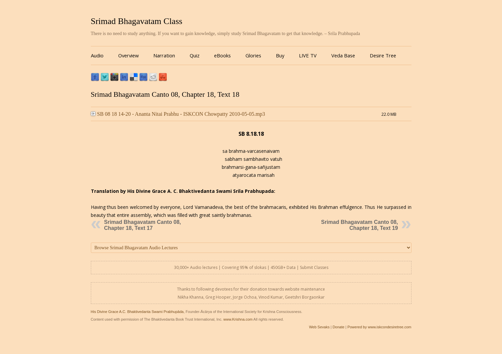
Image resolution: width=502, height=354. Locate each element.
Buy (280, 55)
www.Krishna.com (238, 319)
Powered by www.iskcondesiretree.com (379, 327)
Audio (97, 55)
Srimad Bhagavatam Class (136, 21)
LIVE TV (308, 55)
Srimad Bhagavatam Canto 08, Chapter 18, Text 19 (359, 225)
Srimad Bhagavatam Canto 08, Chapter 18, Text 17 (142, 225)
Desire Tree (383, 55)
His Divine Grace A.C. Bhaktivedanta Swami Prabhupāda (137, 312)
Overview (128, 55)
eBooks (222, 55)
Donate (338, 327)
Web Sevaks (319, 327)
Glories (253, 55)
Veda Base (343, 55)
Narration (164, 55)
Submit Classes (314, 267)
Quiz (194, 55)
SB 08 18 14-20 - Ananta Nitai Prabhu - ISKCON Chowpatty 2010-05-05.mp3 (178, 114)
